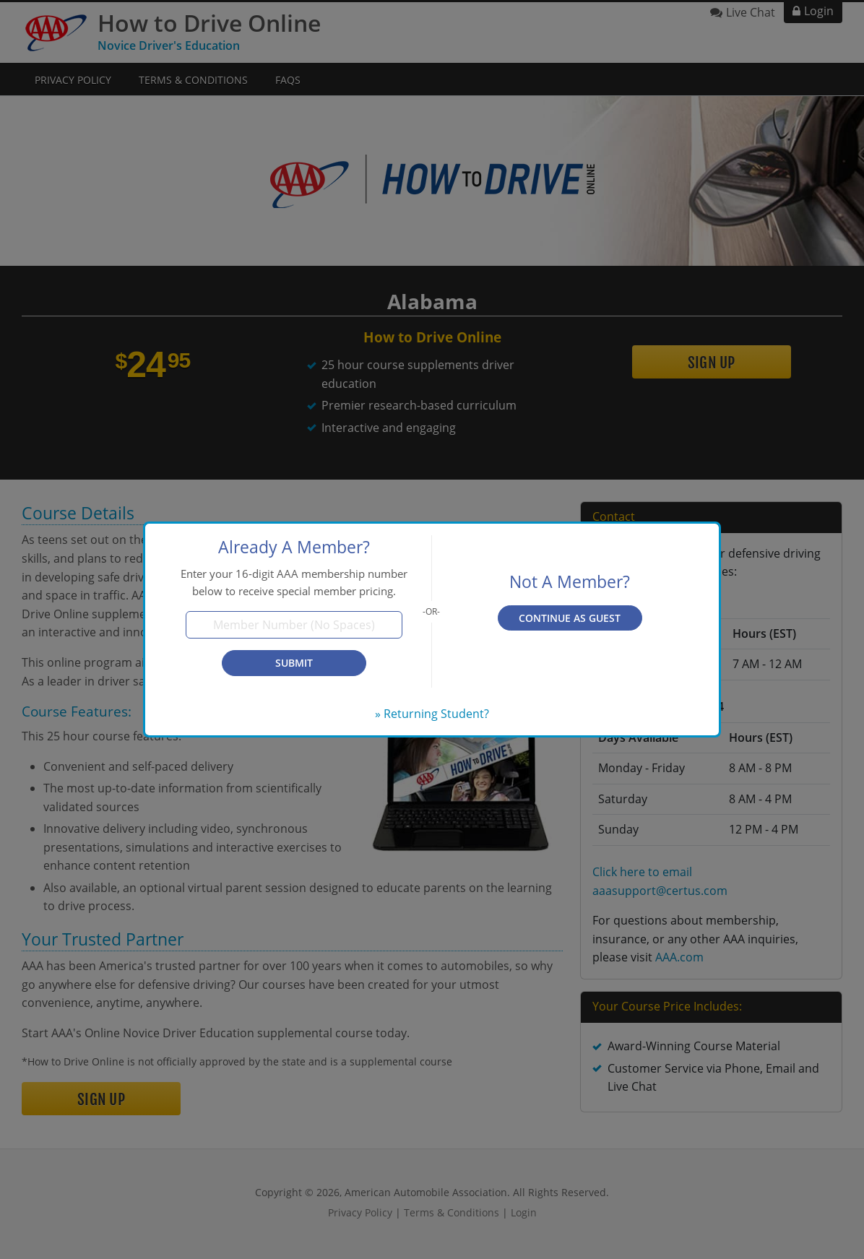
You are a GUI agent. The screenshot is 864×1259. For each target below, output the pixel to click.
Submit (294, 663)
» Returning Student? (432, 714)
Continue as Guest (570, 618)
